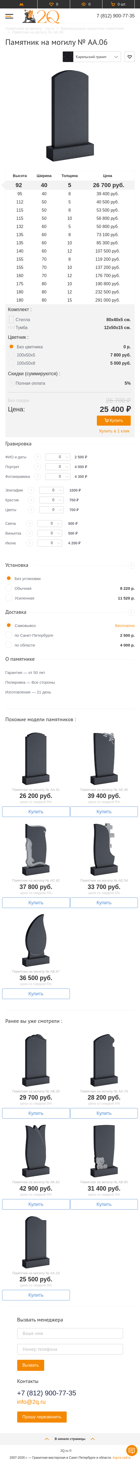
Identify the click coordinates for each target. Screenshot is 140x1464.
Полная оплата (30, 383)
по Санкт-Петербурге (34, 635)
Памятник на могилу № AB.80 (104, 1182)
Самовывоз (25, 625)
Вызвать (30, 1365)
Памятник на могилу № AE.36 (104, 790)
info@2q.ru (31, 1402)
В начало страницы (70, 1439)
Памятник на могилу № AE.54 (104, 880)
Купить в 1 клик (114, 431)
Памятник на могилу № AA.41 (36, 790)
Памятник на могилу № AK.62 (36, 1182)
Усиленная (24, 598)
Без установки (27, 578)
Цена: (16, 409)
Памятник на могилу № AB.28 (36, 1091)
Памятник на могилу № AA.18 (36, 1273)
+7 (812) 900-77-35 (46, 1393)
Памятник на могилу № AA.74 (104, 1091)
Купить (114, 420)
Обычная (23, 588)
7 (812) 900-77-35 (116, 15)
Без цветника (30, 347)
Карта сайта (121, 1458)
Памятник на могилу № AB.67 (36, 971)
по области (25, 645)
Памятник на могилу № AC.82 (36, 880)
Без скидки (18, 400)
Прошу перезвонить (42, 1417)
